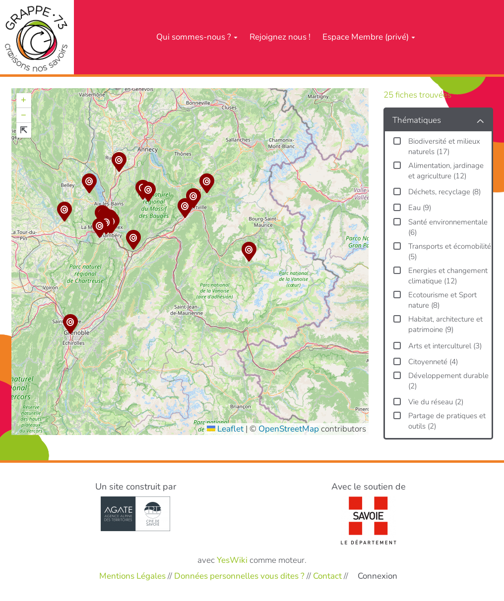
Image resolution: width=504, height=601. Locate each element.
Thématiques (416, 120)
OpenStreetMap (288, 429)
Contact (327, 576)
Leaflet (225, 429)
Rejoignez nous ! (280, 37)
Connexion (377, 576)
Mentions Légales (132, 576)
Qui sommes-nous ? (197, 37)
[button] (100, 229)
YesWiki (232, 560)
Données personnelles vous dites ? (239, 576)
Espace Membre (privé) (368, 37)
